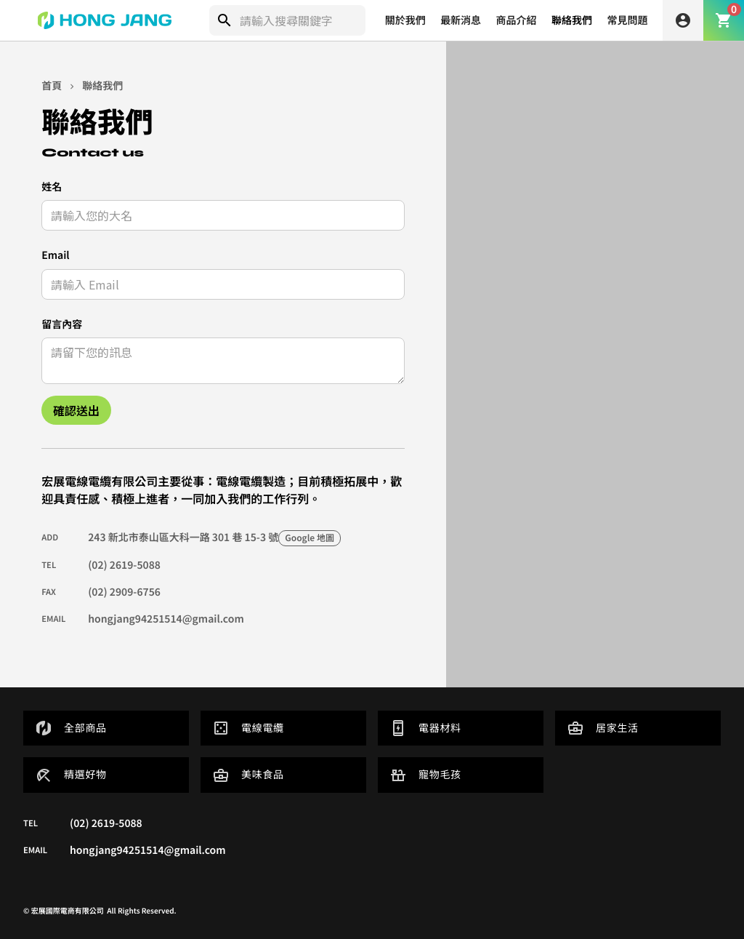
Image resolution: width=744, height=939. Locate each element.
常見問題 (627, 20)
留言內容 (61, 324)
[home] (104, 20)
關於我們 (405, 20)
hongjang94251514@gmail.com (166, 619)
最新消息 (460, 20)
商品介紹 (516, 20)
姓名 (51, 187)
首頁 (51, 86)
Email (55, 255)
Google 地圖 (309, 538)
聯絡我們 (571, 20)
